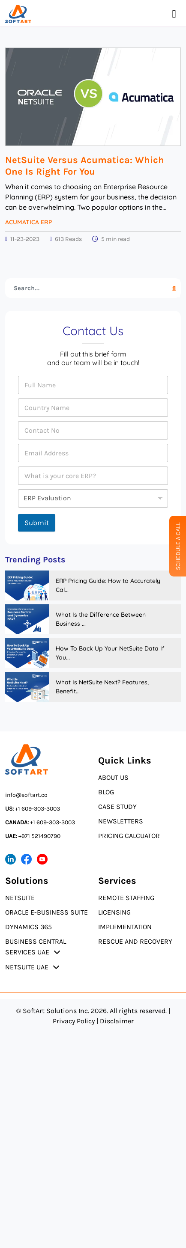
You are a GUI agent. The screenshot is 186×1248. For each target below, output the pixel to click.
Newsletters (120, 821)
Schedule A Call (178, 546)
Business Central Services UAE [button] (35, 946)
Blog (106, 792)
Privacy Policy (74, 1021)
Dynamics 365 (28, 927)
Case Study (117, 806)
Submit (36, 522)
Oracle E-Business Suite (46, 912)
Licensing (114, 912)
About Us (113, 777)
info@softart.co (26, 795)
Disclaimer (117, 1021)
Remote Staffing (126, 898)
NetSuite (20, 898)
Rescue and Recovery (135, 941)
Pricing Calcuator (129, 836)
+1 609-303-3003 (32, 808)
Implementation (125, 927)
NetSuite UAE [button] (26, 967)
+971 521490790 (32, 836)
